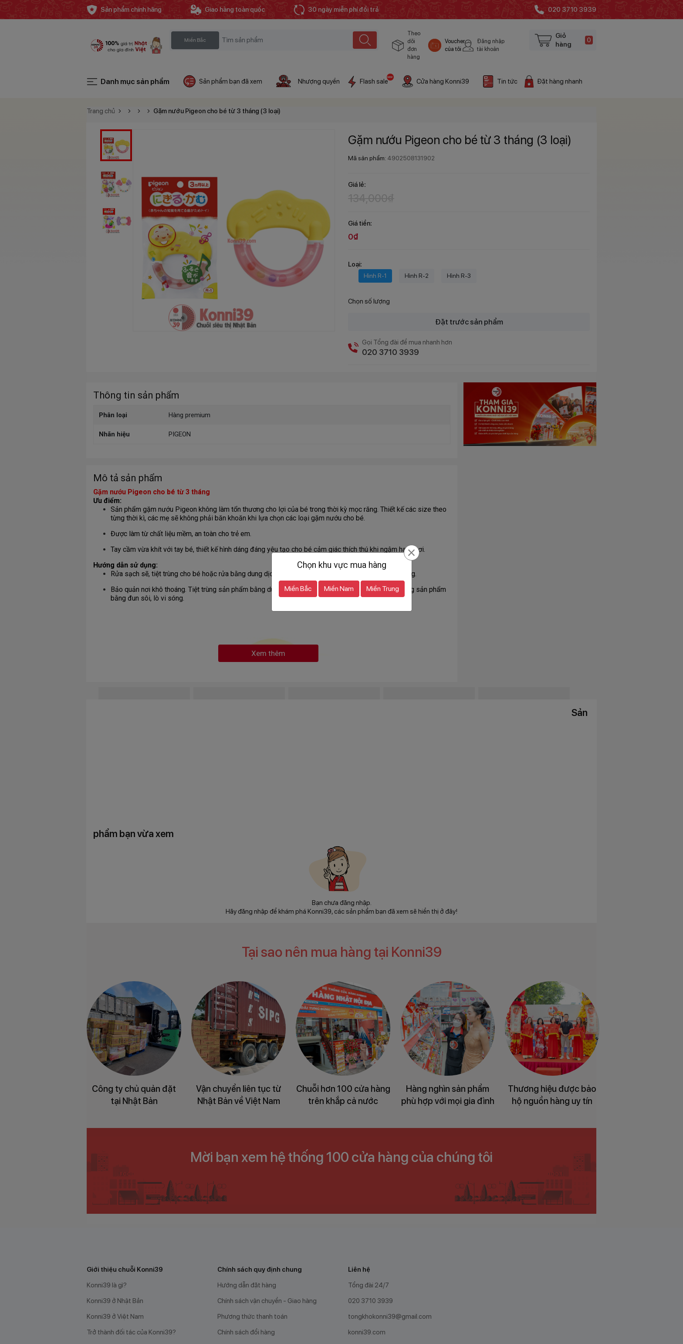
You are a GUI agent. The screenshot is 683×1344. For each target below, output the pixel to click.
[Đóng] (411, 534)
